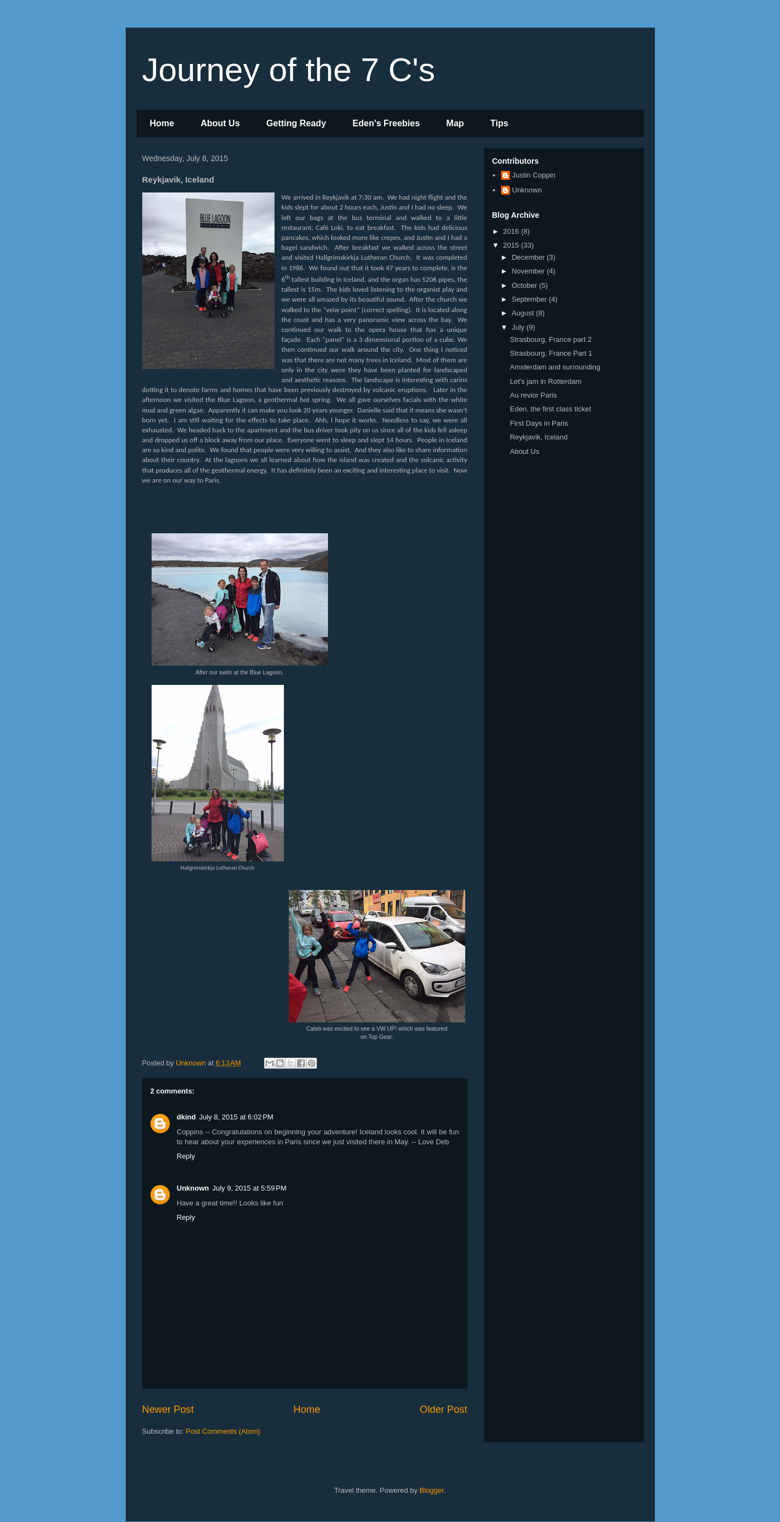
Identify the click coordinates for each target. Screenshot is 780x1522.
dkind (186, 1117)
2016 (512, 231)
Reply (186, 1156)
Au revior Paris (533, 395)
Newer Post (168, 1409)
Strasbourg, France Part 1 (551, 353)
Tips (500, 123)
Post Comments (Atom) (223, 1431)
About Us (220, 123)
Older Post (443, 1409)
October (525, 285)
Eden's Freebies (386, 123)
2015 (512, 245)
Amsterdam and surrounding (555, 367)
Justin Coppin (534, 175)
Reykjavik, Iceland (539, 437)
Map (455, 123)
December (529, 257)
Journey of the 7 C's (288, 69)
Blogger (431, 1490)
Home (162, 123)
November (529, 271)
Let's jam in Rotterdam (546, 381)
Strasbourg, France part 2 (550, 339)
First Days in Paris (539, 423)
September (530, 299)
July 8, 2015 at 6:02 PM (236, 1117)
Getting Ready (296, 123)
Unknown (193, 1188)
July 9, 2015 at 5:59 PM (249, 1188)
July (519, 327)
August (524, 313)
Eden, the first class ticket (550, 409)
